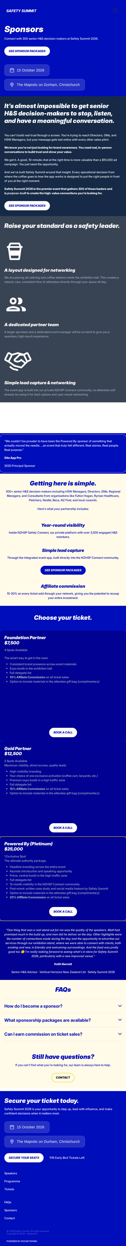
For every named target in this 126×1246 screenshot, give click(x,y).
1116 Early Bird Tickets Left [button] (66, 1158)
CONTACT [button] (63, 1077)
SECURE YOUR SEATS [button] (24, 1158)
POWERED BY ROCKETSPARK (22, 1241)
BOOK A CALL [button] (63, 732)
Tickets (9, 1189)
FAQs (7, 1202)
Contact (9, 1218)
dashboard (32, 1233)
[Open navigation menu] (115, 10)
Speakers (10, 1173)
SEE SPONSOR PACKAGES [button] (27, 51)
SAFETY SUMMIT (21, 10)
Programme (12, 1181)
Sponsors (10, 1210)
